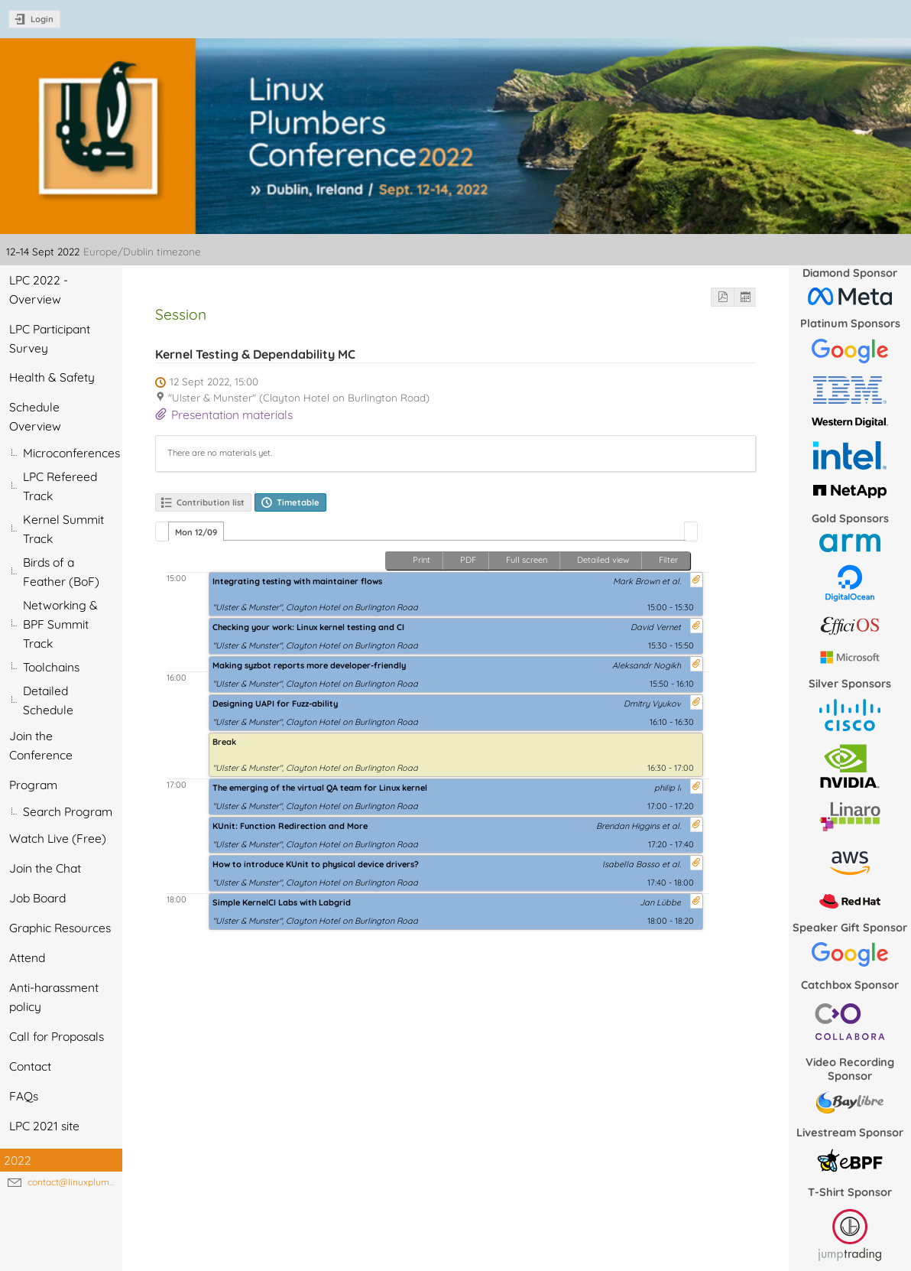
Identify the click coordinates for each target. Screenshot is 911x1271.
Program (33, 784)
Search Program (67, 811)
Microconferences (71, 452)
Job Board (37, 897)
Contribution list (211, 502)
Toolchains (51, 667)
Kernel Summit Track (63, 529)
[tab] (196, 531)
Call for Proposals (56, 1036)
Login (42, 19)
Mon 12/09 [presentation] (196, 532)
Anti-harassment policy (54, 997)
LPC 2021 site (44, 1125)
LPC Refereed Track (60, 486)
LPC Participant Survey (49, 338)
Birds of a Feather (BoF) (61, 571)
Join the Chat (45, 868)
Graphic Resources (60, 927)
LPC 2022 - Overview (38, 289)
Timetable (298, 502)
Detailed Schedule (48, 700)
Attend (27, 957)
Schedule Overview (35, 416)
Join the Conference (41, 745)
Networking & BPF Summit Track (60, 624)
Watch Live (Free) (57, 838)
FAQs (23, 1096)
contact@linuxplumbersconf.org (95, 1182)
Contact (30, 1066)
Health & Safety (52, 377)
